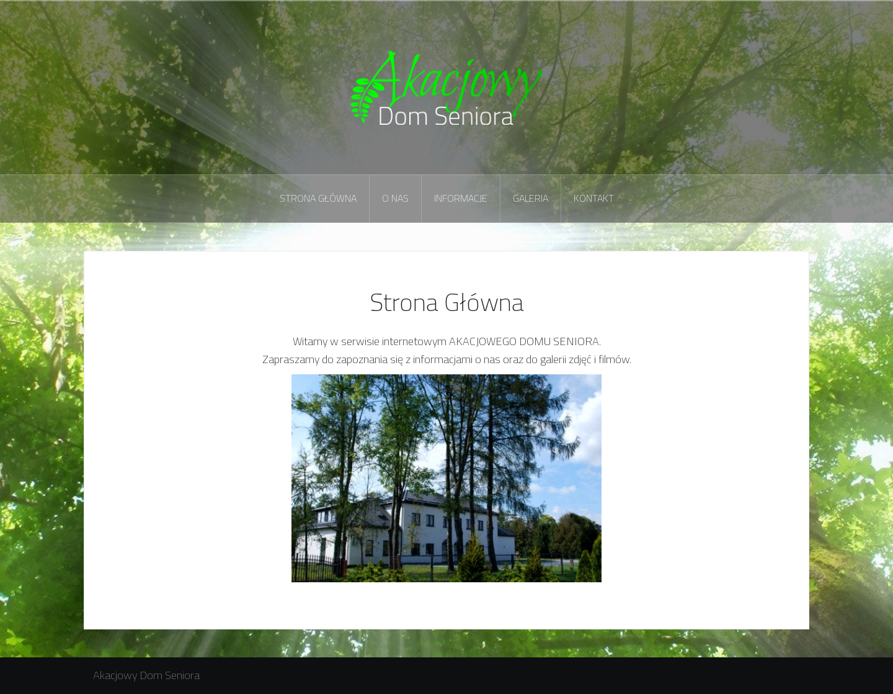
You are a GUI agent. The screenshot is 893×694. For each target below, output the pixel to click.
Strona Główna (318, 198)
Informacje (460, 198)
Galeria (530, 198)
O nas (395, 198)
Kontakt (594, 198)
